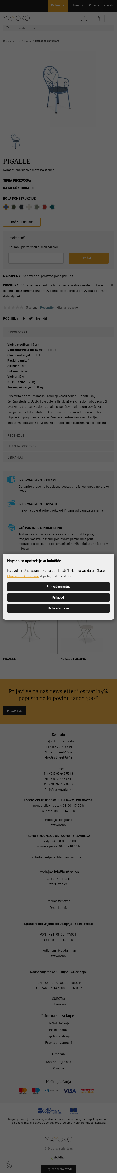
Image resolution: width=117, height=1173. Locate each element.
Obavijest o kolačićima (23, 576)
